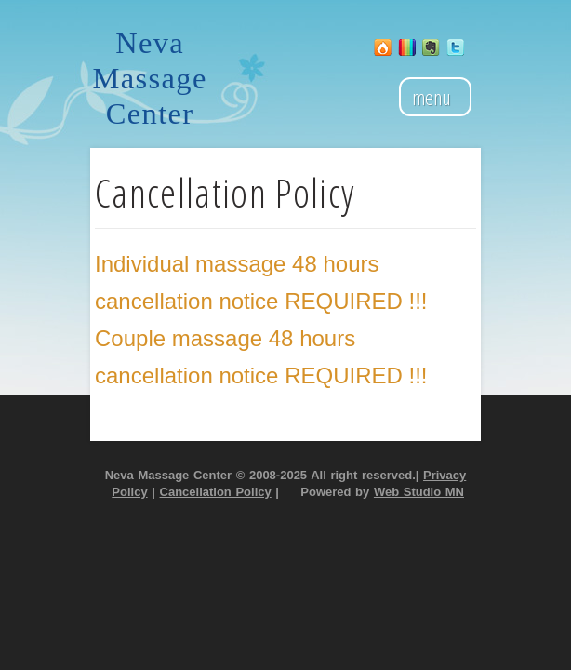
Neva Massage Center (150, 78)
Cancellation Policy (216, 492)
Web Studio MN (419, 492)
